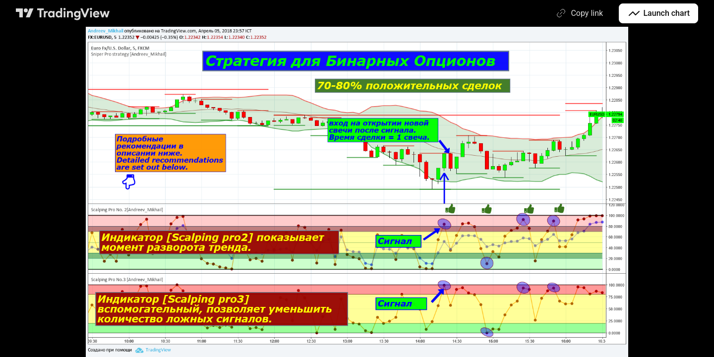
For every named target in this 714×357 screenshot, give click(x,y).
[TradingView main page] (63, 13)
